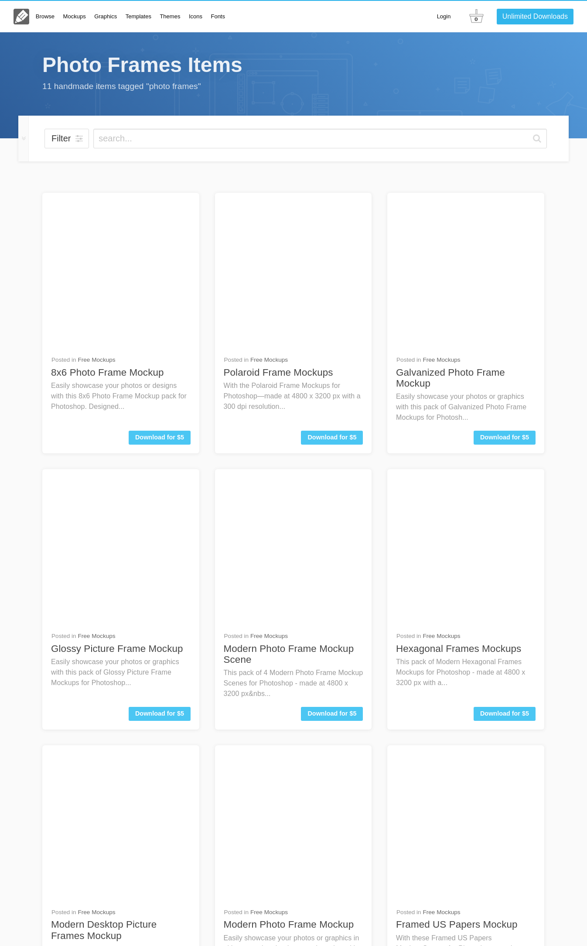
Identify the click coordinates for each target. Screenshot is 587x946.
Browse (45, 16)
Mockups (74, 16)
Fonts (218, 16)
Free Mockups (96, 202)
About (359, 928)
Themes (170, 16)
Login (444, 16)
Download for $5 (159, 280)
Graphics (105, 16)
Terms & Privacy (421, 928)
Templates (138, 16)
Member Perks (470, 928)
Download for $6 (331, 518)
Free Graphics (269, 560)
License (383, 928)
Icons (195, 16)
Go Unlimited (519, 892)
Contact (468, 892)
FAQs (434, 892)
